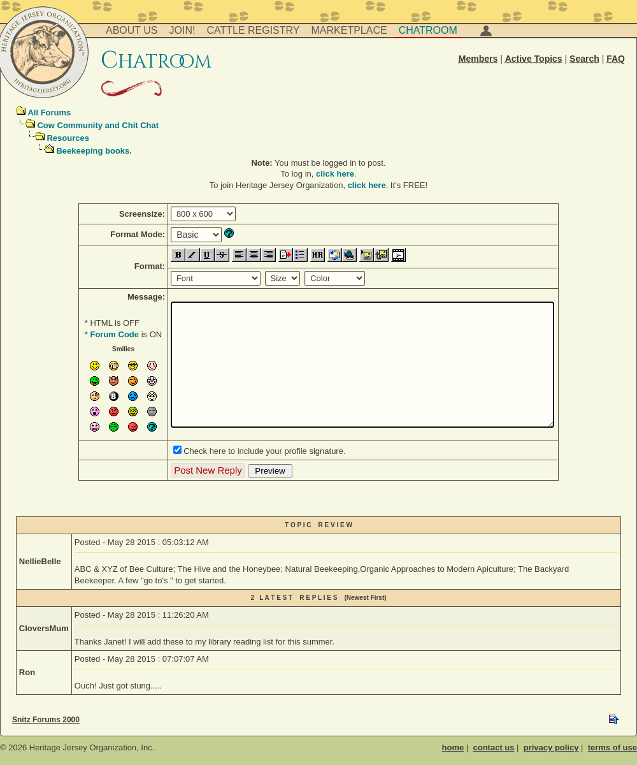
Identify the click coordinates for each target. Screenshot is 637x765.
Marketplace (349, 30)
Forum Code (114, 334)
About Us (132, 30)
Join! (182, 30)
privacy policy (551, 747)
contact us (493, 747)
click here (335, 173)
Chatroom (428, 30)
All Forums (49, 112)
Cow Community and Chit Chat (98, 125)
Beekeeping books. (93, 151)
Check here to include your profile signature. (264, 451)
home (453, 747)
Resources (68, 138)
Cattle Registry (252, 30)
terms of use (612, 747)
